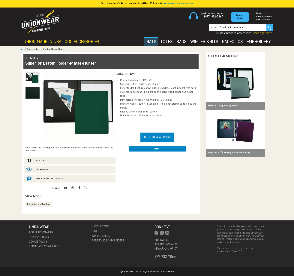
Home (21, 49)
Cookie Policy (38, 241)
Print (157, 148)
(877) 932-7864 (213, 16)
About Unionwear (264, 16)
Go (269, 27)
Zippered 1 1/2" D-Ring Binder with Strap (229, 153)
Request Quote (240, 16)
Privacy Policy (39, 237)
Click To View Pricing (157, 137)
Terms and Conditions (44, 246)
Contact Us (261, 13)
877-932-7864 (165, 257)
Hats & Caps (100, 226)
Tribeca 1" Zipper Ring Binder (223, 106)
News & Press (263, 20)
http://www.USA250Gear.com (178, 4)
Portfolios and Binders (108, 240)
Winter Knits (101, 236)
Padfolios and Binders (38, 204)
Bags (95, 231)
